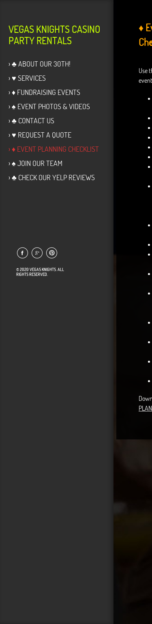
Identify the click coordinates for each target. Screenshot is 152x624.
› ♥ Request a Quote (40, 135)
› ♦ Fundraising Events (44, 92)
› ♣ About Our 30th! (40, 64)
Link (22, 252)
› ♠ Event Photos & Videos (49, 106)
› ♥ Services (27, 78)
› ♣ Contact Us (31, 120)
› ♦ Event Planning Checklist (54, 149)
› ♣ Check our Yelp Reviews (52, 177)
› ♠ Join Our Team (35, 163)
